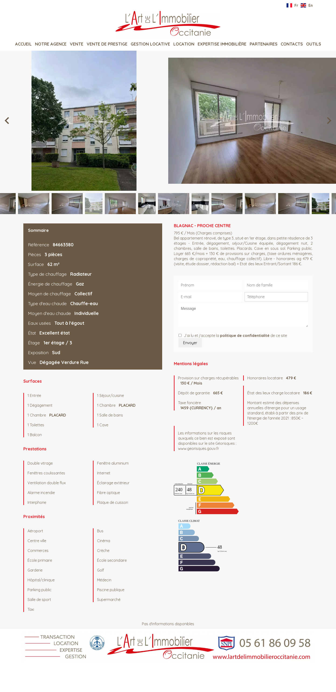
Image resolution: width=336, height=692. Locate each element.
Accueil (168, 25)
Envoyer (190, 342)
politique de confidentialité (245, 335)
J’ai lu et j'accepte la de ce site (235, 335)
